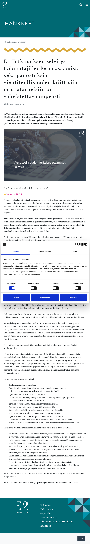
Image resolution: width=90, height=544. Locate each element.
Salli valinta (45, 298)
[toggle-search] (80, 5)
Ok (81, 538)
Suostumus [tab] (16, 251)
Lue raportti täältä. (14, 194)
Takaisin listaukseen (15, 42)
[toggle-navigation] (86, 5)
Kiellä (16, 298)
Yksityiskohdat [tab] (45, 251)
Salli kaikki (73, 298)
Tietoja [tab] (74, 251)
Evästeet (45, 526)
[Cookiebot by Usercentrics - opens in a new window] (77, 244)
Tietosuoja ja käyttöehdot (56, 521)
